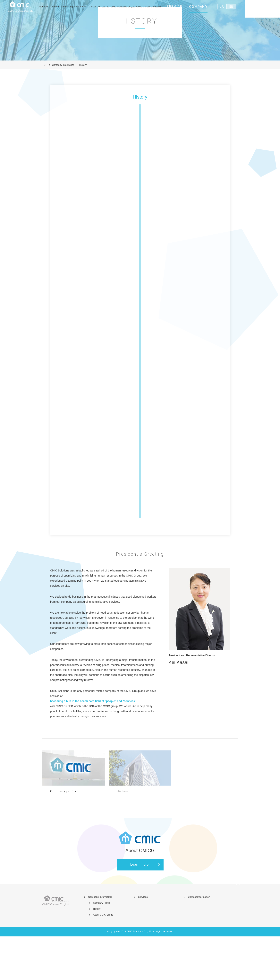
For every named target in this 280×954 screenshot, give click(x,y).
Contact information (199, 914)
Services (143, 914)
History (96, 926)
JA (222, 8)
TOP (44, 82)
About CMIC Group (103, 932)
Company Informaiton (100, 914)
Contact (262, 9)
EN (231, 8)
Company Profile (102, 920)
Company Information (63, 82)
